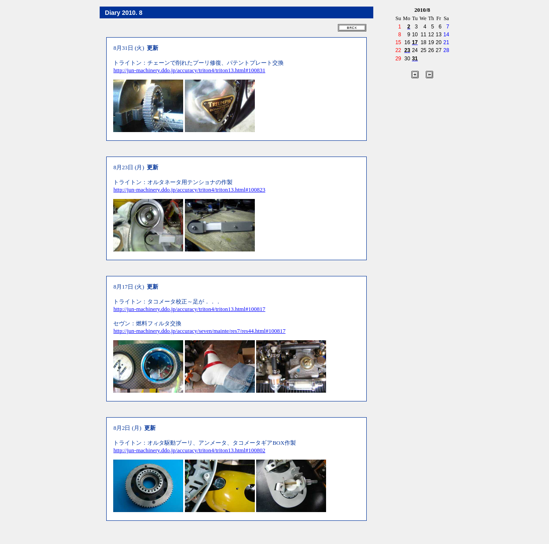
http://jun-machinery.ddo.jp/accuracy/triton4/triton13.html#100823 (189, 189)
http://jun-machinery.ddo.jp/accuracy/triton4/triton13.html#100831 (189, 70)
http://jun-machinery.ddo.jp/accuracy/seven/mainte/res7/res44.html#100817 (199, 331)
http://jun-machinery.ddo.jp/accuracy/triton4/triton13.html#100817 (189, 309)
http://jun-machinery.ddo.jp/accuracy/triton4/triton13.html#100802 (189, 450)
